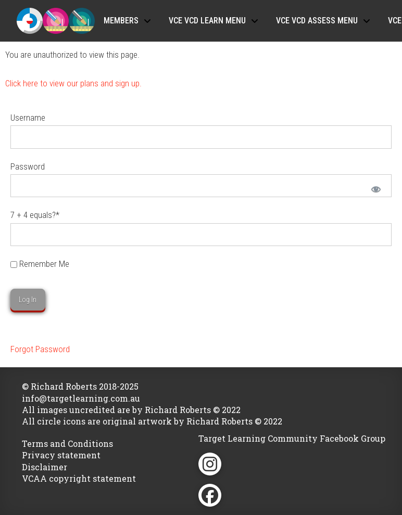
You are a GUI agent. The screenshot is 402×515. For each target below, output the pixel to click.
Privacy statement (61, 454)
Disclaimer (44, 466)
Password (27, 166)
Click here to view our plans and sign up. (73, 83)
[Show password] (375, 188)
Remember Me (39, 264)
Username (27, 117)
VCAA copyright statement (79, 478)
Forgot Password (40, 349)
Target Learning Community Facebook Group (291, 438)
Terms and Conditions (67, 443)
